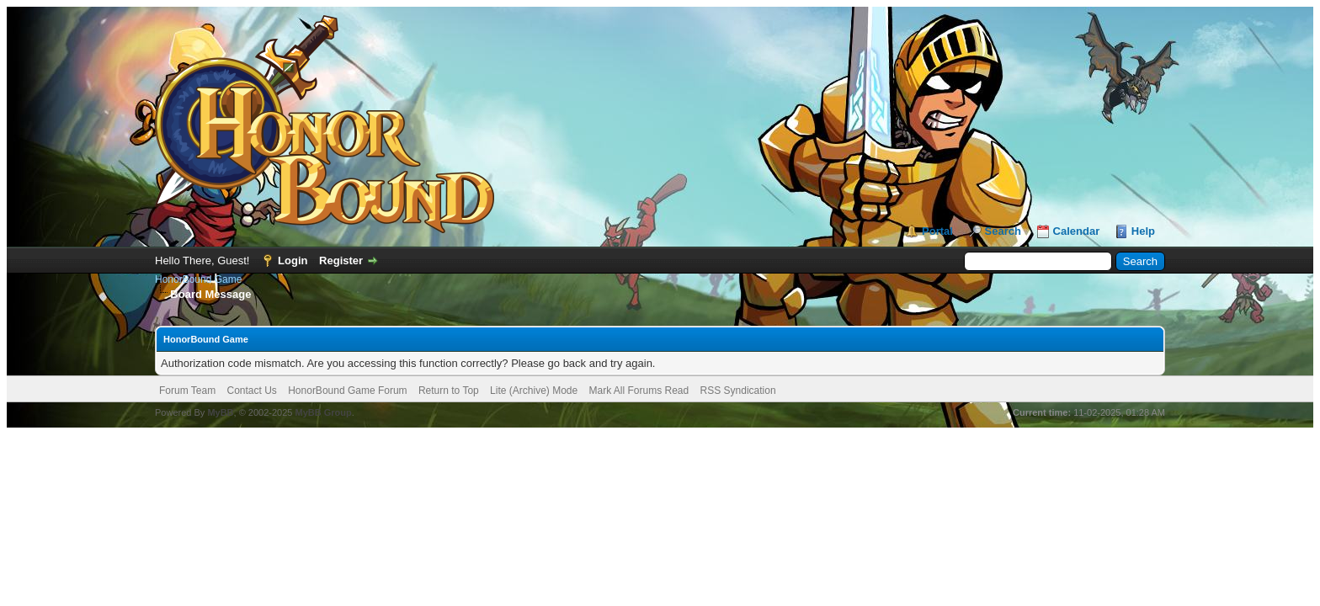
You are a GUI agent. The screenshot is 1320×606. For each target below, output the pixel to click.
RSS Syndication (738, 390)
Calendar (1076, 231)
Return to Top (448, 390)
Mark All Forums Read (639, 390)
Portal (937, 231)
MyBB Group (323, 412)
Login (292, 260)
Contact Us (251, 390)
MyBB (220, 412)
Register (341, 260)
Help (1143, 231)
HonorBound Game (198, 279)
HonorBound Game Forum (347, 390)
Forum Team (187, 390)
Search (1003, 231)
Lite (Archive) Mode (534, 390)
